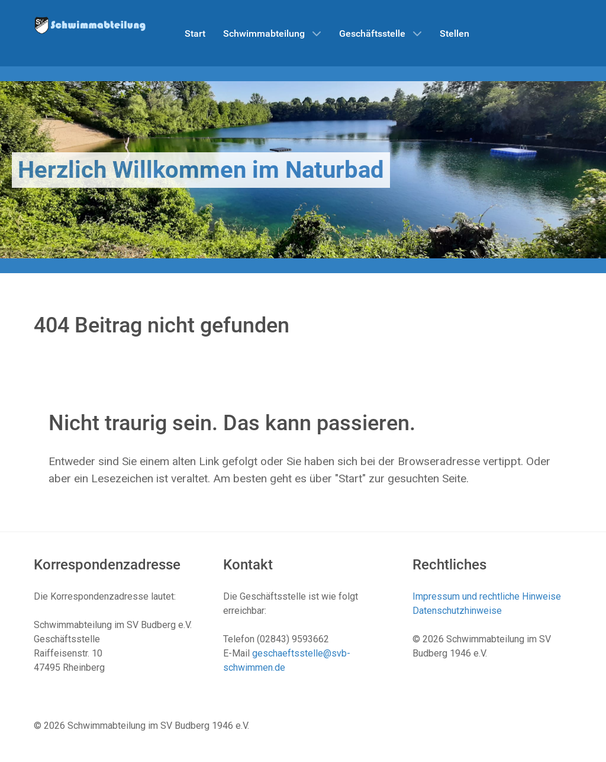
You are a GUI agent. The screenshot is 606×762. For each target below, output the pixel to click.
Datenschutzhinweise (457, 610)
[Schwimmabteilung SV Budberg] (90, 24)
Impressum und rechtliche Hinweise (486, 596)
